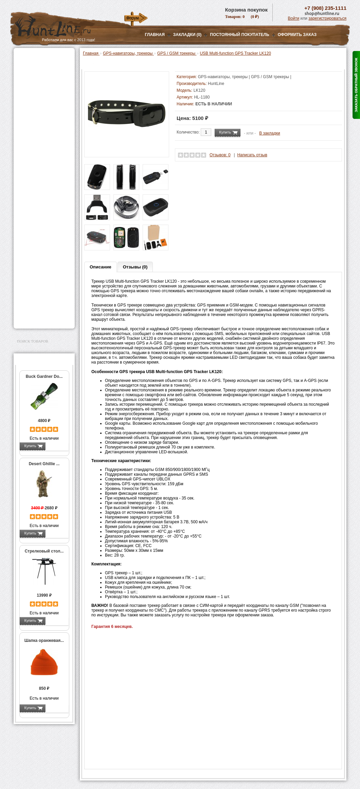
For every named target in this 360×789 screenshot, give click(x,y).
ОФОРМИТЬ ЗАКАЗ (297, 34)
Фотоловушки (32, 163)
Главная (155, 34)
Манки (24, 107)
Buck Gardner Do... (44, 376)
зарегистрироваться (327, 18)
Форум (132, 18)
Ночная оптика (33, 82)
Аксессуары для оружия (42, 248)
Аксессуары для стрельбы (34, 238)
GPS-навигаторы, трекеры (35, 183)
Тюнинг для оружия (38, 257)
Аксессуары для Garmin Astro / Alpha (46, 202)
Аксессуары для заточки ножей (43, 298)
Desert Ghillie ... (44, 463)
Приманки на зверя (37, 129)
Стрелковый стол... (44, 551)
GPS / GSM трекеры (43, 218)
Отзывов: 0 (220, 155)
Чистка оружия (33, 265)
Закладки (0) (187, 34)
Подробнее (57, 446)
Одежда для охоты (37, 227)
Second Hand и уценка (40, 317)
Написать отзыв (252, 155)
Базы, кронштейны (37, 90)
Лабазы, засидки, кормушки (35, 118)
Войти (294, 18)
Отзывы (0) (135, 266)
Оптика (25, 73)
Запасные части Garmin (46, 211)
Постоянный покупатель (239, 34)
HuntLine (216, 83)
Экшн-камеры (32, 172)
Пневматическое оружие (43, 65)
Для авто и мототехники (42, 309)
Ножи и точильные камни (44, 287)
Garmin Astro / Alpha (42, 192)
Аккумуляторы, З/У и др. (42, 155)
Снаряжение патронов (40, 138)
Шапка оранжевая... (44, 640)
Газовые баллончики (39, 56)
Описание (100, 266)
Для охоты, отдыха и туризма (39, 276)
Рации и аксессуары (38, 99)
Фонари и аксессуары (40, 146)
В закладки (269, 133)
